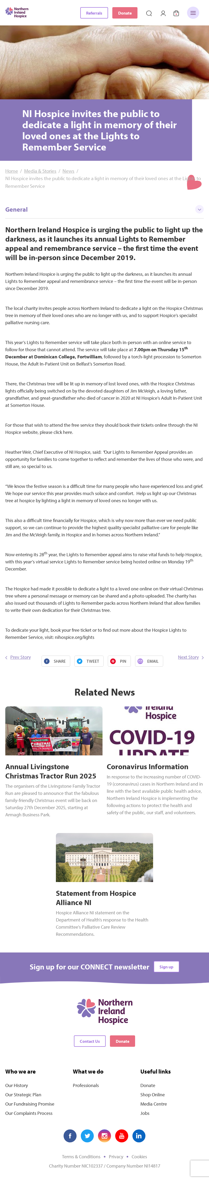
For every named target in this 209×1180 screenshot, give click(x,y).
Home (11, 171)
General (104, 209)
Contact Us (90, 1041)
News (68, 171)
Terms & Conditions (81, 1157)
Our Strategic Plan (23, 1095)
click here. (62, 432)
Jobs (144, 1113)
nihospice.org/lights (75, 637)
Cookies (139, 1157)
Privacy (116, 1157)
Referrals (94, 13)
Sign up (166, 966)
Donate (125, 13)
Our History (16, 1085)
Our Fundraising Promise (29, 1104)
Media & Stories (40, 171)
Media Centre (153, 1104)
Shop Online (152, 1095)
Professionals (86, 1085)
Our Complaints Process (28, 1113)
